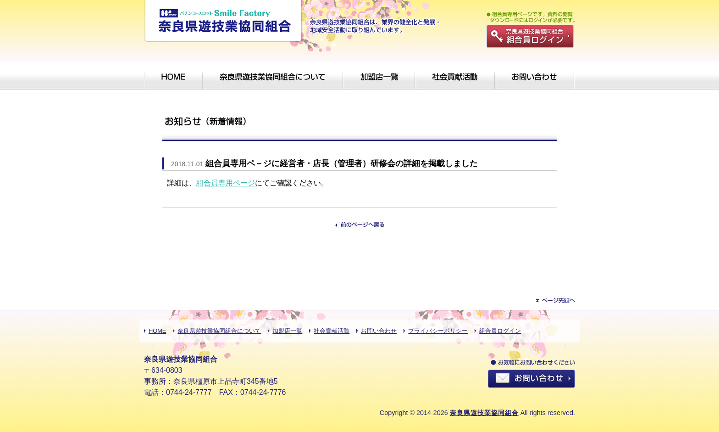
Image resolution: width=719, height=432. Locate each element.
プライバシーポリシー (438, 330)
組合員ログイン (500, 330)
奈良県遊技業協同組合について (219, 330)
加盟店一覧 (287, 330)
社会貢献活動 (331, 330)
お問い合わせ (379, 330)
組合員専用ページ (225, 183)
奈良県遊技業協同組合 (484, 412)
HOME (157, 330)
